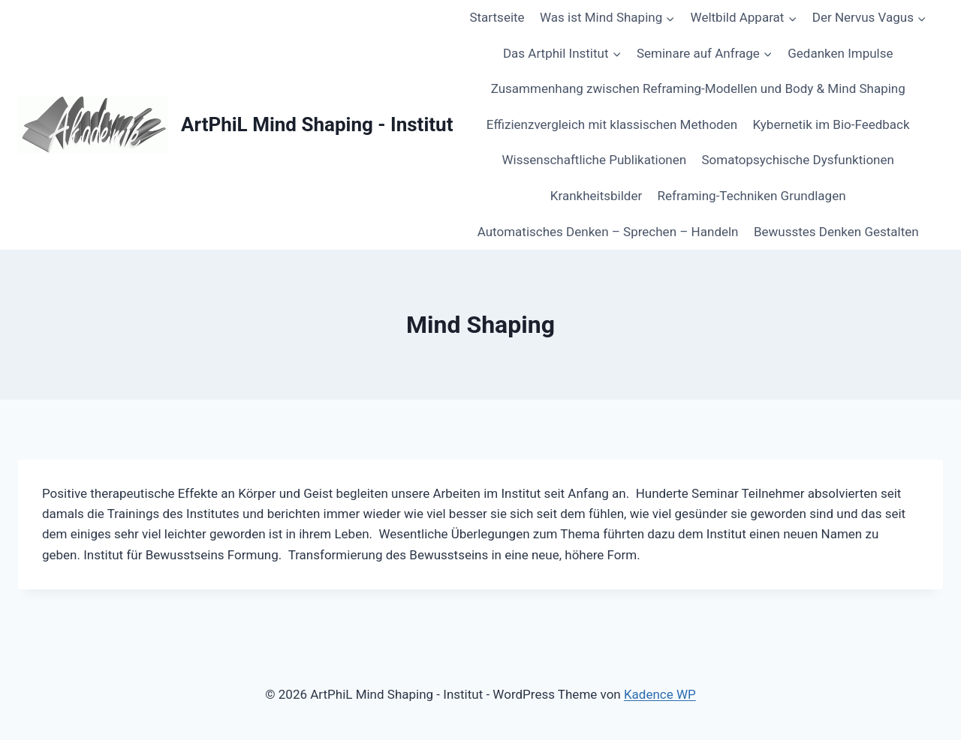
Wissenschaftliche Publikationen (594, 159)
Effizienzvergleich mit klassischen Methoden (612, 124)
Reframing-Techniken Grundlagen (752, 195)
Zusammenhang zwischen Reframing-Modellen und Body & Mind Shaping (698, 88)
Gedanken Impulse (840, 53)
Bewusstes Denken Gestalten (836, 231)
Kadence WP (660, 694)
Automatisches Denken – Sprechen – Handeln (608, 231)
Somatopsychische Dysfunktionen (798, 159)
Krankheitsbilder (596, 195)
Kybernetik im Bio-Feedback (830, 124)
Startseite (496, 17)
